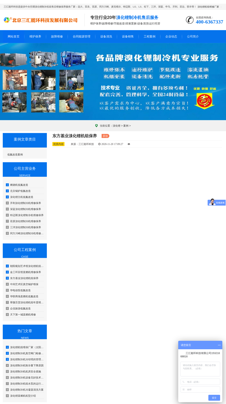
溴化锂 (116, 125)
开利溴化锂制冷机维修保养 (23, 203)
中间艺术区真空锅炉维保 (22, 284)
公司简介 (193, 36)
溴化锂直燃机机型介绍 (21, 395)
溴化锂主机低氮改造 (19, 196)
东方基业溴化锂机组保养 (22, 278)
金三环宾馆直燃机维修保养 (23, 272)
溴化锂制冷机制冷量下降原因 (25, 365)
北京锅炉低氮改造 (18, 190)
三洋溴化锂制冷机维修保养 (23, 227)
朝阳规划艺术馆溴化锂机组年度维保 (25, 266)
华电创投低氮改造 (18, 290)
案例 (125, 125)
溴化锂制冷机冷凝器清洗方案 (25, 389)
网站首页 (13, 36)
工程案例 (149, 36)
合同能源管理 (81, 36)
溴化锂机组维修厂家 (208, 6)
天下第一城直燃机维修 (21, 314)
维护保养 (35, 36)
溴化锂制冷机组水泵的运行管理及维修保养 (25, 383)
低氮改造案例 (15, 154)
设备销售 (128, 36)
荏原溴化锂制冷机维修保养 (23, 221)
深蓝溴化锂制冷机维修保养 (23, 209)
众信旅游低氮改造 (18, 308)
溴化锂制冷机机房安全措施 (23, 371)
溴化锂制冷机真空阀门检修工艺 (25, 353)
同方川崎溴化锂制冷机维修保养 (25, 233)
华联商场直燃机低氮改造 (22, 296)
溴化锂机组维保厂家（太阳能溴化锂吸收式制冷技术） (25, 347)
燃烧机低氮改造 (17, 184)
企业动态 (171, 36)
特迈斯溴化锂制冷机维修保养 (25, 215)
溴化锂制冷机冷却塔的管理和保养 (25, 359)
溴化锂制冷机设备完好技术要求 (25, 377)
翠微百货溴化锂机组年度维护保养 (25, 302)
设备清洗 (106, 36)
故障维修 (57, 36)
